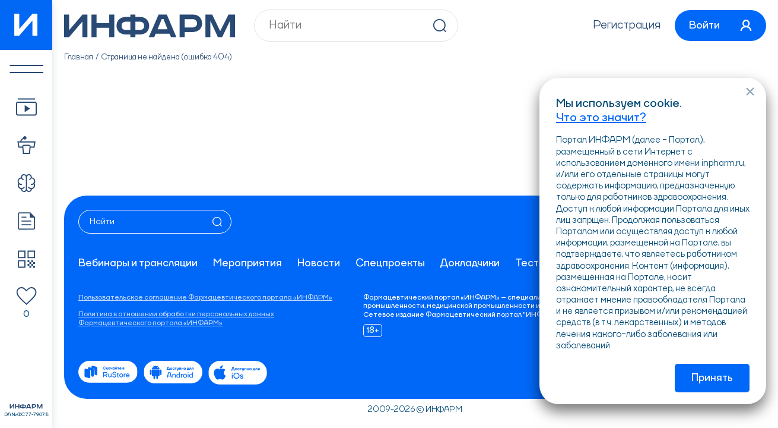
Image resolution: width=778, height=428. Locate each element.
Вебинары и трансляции (138, 263)
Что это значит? (601, 118)
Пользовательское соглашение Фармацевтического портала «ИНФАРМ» (205, 297)
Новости (318, 263)
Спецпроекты (390, 263)
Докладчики (470, 263)
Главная (78, 57)
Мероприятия (247, 263)
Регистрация (626, 26)
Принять (712, 378)
